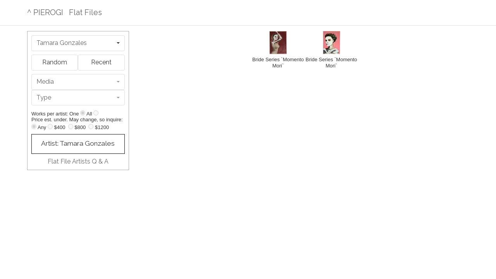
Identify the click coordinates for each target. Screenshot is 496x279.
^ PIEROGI (45, 12)
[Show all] (95, 112)
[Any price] (33, 126)
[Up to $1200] (90, 126)
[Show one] (82, 112)
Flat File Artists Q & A (78, 161)
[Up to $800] (70, 126)
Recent (101, 62)
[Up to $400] (50, 126)
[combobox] (78, 43)
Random (54, 62)
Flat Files (85, 12)
